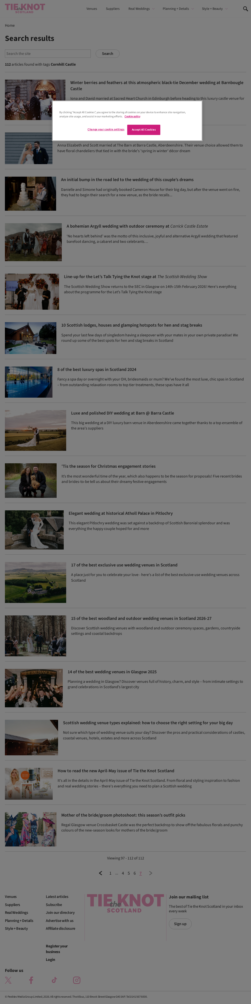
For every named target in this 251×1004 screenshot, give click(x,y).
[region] (127, 120)
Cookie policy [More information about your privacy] (132, 116)
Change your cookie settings (106, 129)
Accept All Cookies (144, 130)
